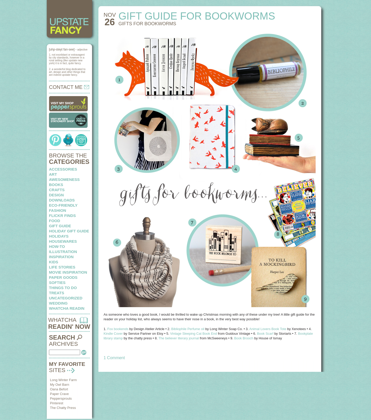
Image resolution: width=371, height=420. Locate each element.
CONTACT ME (69, 87)
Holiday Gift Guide (69, 231)
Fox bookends (117, 329)
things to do (63, 287)
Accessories (63, 169)
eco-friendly (63, 205)
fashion (57, 210)
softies (57, 282)
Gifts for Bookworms (147, 23)
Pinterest (56, 403)
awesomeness (64, 179)
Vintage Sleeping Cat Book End (193, 333)
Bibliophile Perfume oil (188, 329)
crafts (57, 190)
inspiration (61, 257)
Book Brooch (243, 338)
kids (53, 262)
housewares (63, 241)
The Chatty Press (63, 408)
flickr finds (62, 215)
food (54, 221)
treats (56, 293)
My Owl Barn (59, 385)
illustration (63, 251)
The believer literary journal (178, 338)
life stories (62, 267)
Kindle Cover (113, 333)
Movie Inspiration (68, 272)
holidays (59, 236)
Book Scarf (265, 333)
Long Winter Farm (63, 380)
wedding (58, 303)
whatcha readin (66, 308)
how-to (57, 246)
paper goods (63, 277)
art (53, 174)
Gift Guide (60, 226)
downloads (62, 200)
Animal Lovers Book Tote (267, 329)
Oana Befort (59, 389)
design (56, 195)
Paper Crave (59, 394)
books (56, 184)
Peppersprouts (61, 398)
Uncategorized (65, 298)
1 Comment (114, 358)
